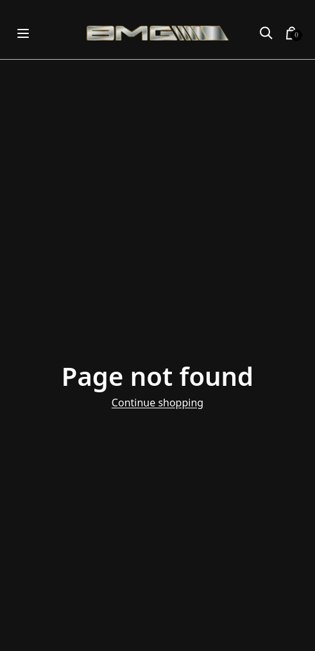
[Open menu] (23, 33)
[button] (266, 33)
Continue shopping (157, 402)
